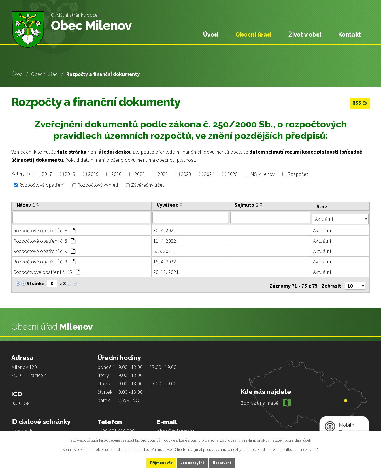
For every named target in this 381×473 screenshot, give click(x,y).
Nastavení (228, 462)
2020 (116, 174)
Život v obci (304, 34)
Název (26, 205)
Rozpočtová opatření (42, 185)
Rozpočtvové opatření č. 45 (46, 270)
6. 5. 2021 (164, 249)
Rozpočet (298, 174)
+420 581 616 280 (116, 427)
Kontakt (349, 34)
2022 (163, 174)
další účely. (303, 439)
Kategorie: (22, 173)
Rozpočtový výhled (97, 185)
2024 (209, 174)
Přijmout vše (155, 462)
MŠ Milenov (262, 174)
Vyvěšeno (168, 205)
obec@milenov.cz (176, 427)
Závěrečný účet (147, 185)
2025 (232, 174)
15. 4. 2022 (165, 260)
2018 (70, 174)
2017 (47, 174)
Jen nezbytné (193, 462)
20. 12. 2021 (166, 270)
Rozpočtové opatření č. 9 (44, 249)
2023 (186, 174)
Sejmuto (247, 205)
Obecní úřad (44, 74)
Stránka (36, 281)
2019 (93, 174)
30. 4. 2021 (165, 228)
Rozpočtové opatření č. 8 (44, 228)
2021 (140, 174)
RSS (359, 103)
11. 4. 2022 (165, 239)
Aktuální (323, 228)
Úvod (17, 74)
